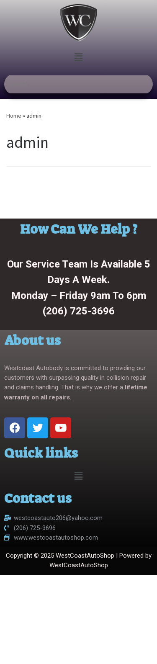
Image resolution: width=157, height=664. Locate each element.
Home (13, 115)
